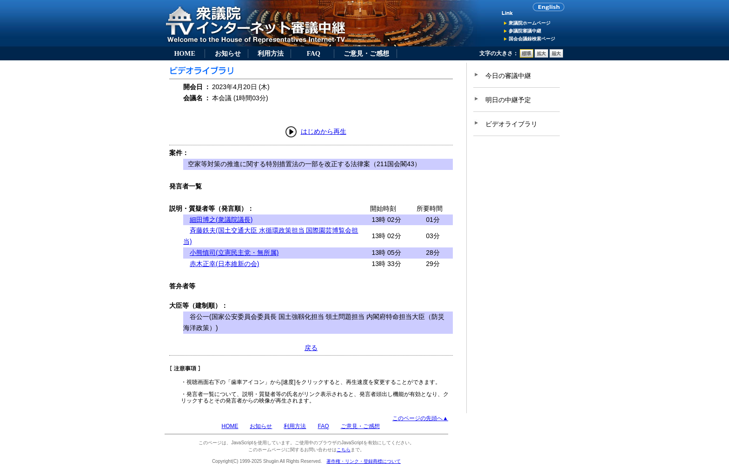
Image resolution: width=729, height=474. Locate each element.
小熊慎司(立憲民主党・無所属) (234, 252)
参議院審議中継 (525, 30)
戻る (311, 347)
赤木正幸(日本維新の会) (224, 263)
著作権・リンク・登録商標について (363, 461)
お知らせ (228, 53)
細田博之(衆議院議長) (221, 219)
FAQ (313, 53)
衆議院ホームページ (529, 23)
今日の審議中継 (508, 75)
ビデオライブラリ (511, 124)
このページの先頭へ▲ (420, 418)
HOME (184, 53)
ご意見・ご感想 (366, 53)
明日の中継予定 (508, 100)
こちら (344, 449)
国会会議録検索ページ (532, 38)
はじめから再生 (323, 131)
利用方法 (271, 53)
